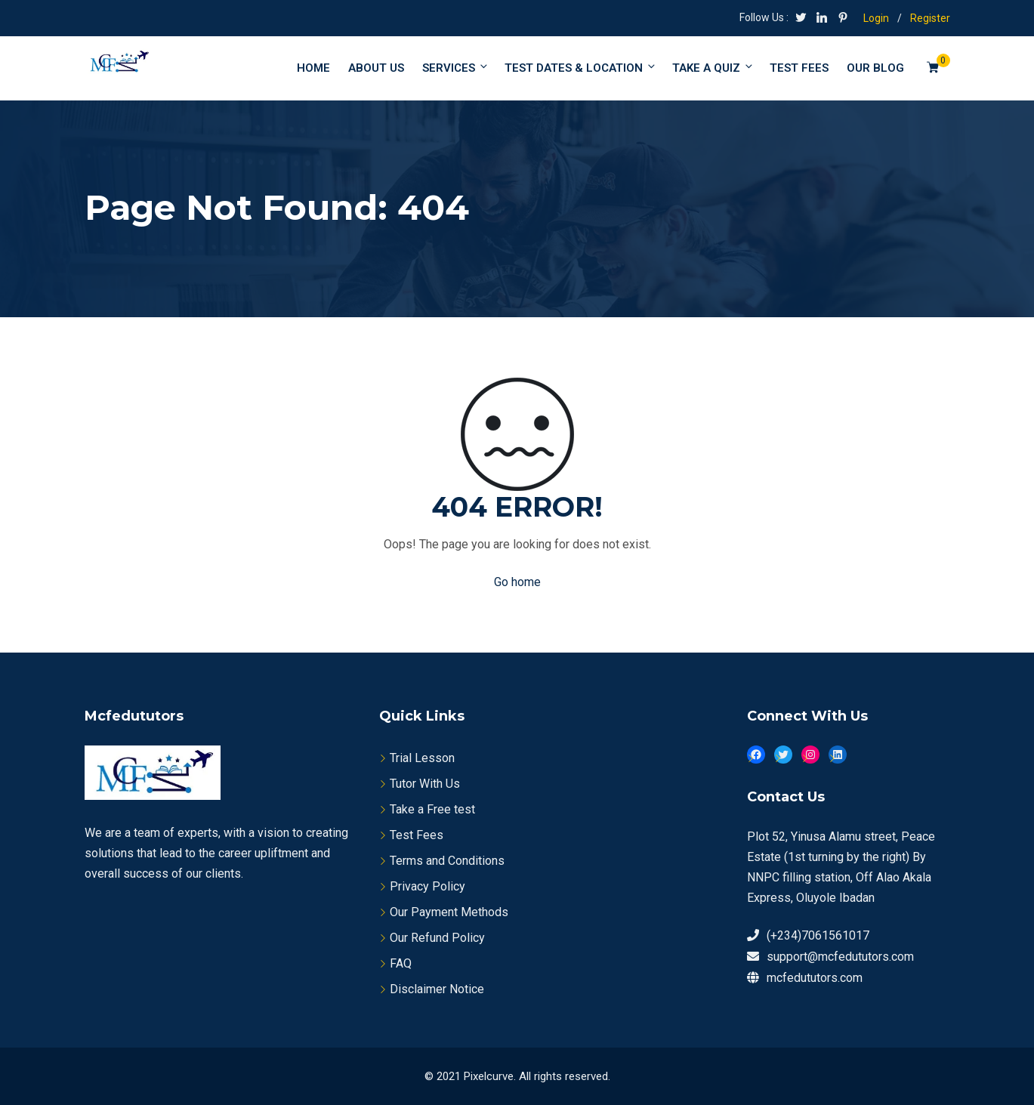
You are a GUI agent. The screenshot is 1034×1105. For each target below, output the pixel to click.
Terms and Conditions (447, 860)
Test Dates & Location (581, 67)
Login (876, 18)
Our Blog (875, 68)
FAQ (401, 963)
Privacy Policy (427, 886)
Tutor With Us (425, 783)
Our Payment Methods (449, 912)
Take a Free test (432, 809)
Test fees (799, 68)
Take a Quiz (713, 67)
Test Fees (416, 835)
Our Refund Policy (437, 938)
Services (455, 67)
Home (313, 68)
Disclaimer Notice (437, 989)
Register (930, 18)
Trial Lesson (422, 758)
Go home (517, 582)
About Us (376, 68)
